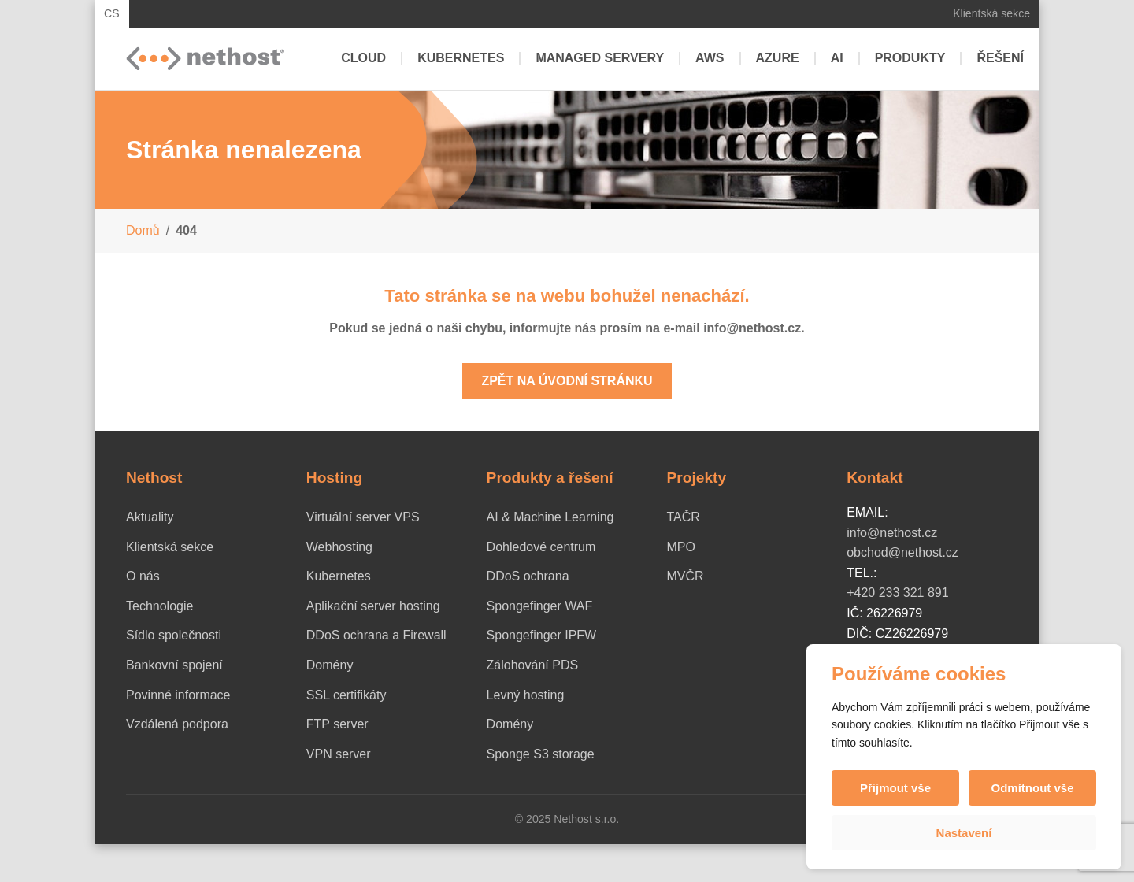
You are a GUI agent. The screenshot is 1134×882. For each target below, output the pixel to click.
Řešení (1000, 58)
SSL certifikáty (346, 695)
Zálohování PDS (533, 665)
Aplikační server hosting (373, 606)
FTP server (337, 724)
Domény (330, 665)
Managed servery (600, 58)
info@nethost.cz (892, 532)
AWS (709, 58)
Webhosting (339, 547)
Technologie (159, 606)
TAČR (682, 517)
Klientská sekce (991, 13)
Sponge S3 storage (541, 754)
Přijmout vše (895, 788)
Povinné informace (178, 695)
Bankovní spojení (174, 665)
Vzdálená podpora (177, 724)
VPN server (338, 754)
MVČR (684, 576)
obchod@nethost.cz (902, 552)
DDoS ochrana (528, 576)
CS (112, 13)
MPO (680, 547)
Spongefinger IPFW (542, 635)
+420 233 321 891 (897, 592)
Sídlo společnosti (173, 635)
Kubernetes (460, 58)
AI (837, 58)
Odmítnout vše (1032, 788)
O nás (143, 576)
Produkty (910, 58)
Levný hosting (526, 695)
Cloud (363, 58)
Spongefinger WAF (540, 606)
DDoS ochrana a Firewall (376, 635)
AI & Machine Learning (550, 517)
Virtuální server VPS (363, 517)
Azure (777, 58)
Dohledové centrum (541, 547)
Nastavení (964, 832)
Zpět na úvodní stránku (566, 380)
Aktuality (149, 517)
